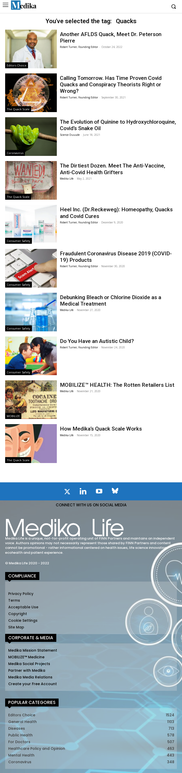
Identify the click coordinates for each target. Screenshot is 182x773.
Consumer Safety (18, 241)
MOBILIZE (13, 416)
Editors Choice (16, 65)
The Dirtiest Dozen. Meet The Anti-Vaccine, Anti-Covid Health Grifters (112, 169)
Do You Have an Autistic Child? (97, 341)
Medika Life (67, 178)
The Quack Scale (18, 109)
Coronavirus (15, 153)
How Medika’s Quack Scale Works (101, 429)
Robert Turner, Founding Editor (79, 47)
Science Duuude (70, 135)
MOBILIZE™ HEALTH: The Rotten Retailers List (117, 385)
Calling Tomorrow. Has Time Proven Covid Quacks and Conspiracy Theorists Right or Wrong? (111, 84)
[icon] (67, 493)
